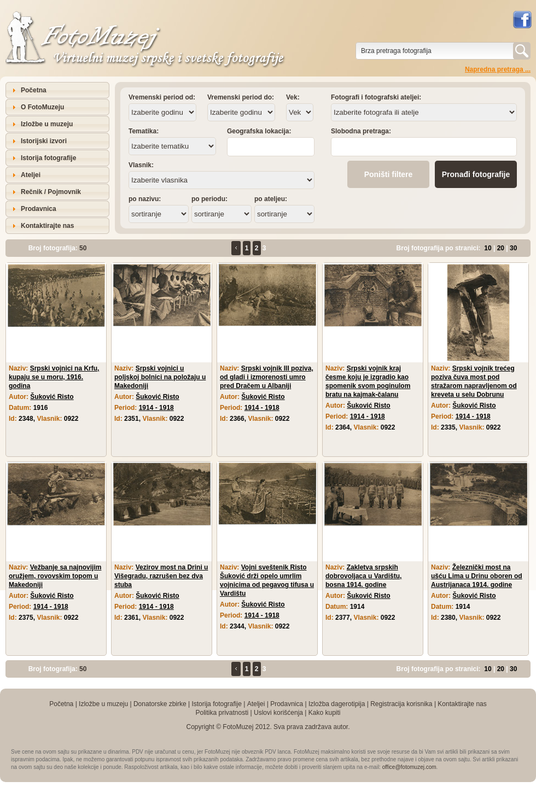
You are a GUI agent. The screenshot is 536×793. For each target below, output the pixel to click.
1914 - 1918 (156, 408)
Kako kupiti (324, 712)
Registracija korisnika (401, 704)
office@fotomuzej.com (409, 767)
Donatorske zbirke (160, 704)
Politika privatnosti (221, 712)
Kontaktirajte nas (47, 226)
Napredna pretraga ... (498, 69)
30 (513, 248)
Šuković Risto (51, 397)
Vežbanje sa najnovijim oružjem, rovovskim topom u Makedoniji (55, 576)
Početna (33, 90)
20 (500, 248)
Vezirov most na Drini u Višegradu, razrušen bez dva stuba (161, 576)
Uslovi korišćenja (278, 712)
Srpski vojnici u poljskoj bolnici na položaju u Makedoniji (160, 377)
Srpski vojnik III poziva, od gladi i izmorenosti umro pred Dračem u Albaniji (266, 377)
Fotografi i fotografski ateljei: (376, 97)
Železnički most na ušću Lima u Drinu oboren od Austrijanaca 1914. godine (476, 576)
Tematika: (144, 131)
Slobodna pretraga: (361, 131)
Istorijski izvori (44, 141)
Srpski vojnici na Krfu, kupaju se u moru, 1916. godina (54, 377)
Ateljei (30, 175)
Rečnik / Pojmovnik (51, 192)
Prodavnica (38, 209)
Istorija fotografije (48, 158)
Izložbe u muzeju (47, 124)
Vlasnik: (141, 165)
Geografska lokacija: (259, 131)
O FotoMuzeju (42, 107)
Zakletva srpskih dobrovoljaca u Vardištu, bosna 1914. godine (363, 576)
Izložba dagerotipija (336, 704)
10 (487, 248)
